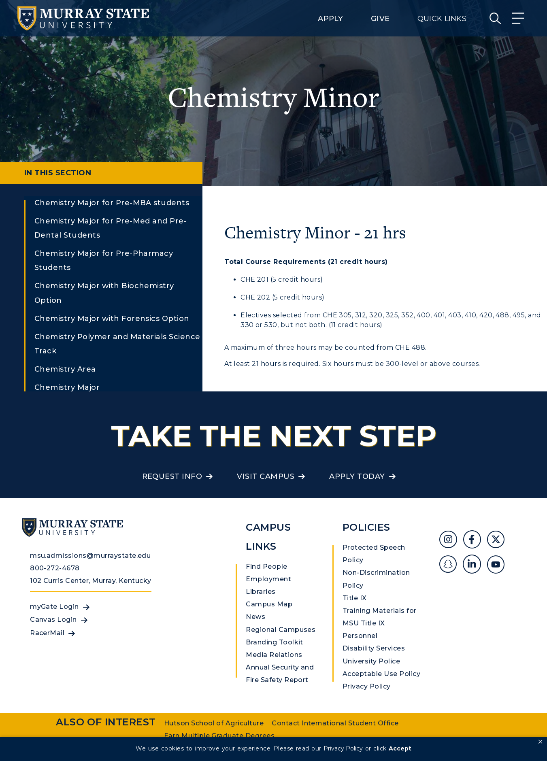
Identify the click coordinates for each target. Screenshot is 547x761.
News (255, 617)
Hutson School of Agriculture (214, 723)
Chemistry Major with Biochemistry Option (104, 292)
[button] (540, 742)
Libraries (260, 591)
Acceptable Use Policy (381, 674)
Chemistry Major (67, 387)
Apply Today (357, 476)
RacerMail (47, 633)
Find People (266, 566)
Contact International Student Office (335, 723)
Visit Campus (265, 476)
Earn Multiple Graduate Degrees (219, 736)
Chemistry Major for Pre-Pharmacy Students (103, 260)
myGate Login (54, 606)
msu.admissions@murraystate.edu (90, 555)
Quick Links (441, 18)
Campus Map (269, 604)
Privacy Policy (367, 686)
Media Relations (274, 655)
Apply (330, 18)
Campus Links (268, 536)
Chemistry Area (65, 369)
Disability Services (374, 648)
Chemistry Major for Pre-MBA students (111, 202)
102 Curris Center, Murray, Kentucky (90, 581)
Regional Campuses (280, 629)
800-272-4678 (55, 568)
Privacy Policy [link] (343, 748)
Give (380, 18)
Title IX (355, 598)
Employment (268, 579)
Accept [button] (400, 748)
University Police (371, 661)
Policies (366, 527)
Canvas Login (53, 619)
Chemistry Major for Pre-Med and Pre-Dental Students (110, 228)
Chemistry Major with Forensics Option (111, 318)
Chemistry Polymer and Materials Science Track (117, 343)
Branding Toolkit (274, 642)
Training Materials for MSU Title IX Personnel (380, 623)
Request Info (172, 476)
